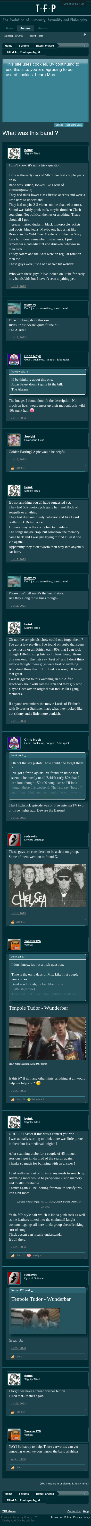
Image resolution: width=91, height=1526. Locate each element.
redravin (30, 836)
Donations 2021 (74, 125)
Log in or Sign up (74, 3)
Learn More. (46, 74)
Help (86, 1511)
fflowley (30, 305)
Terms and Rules (61, 1517)
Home (9, 28)
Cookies (59, 124)
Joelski (29, 436)
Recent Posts (35, 35)
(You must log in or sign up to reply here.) (64, 1483)
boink (28, 150)
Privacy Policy (81, 1517)
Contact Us (74, 1511)
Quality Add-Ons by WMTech (19, 1520)
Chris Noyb (32, 356)
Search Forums (13, 35)
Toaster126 (32, 941)
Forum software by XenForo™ (19, 1517)
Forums (25, 28)
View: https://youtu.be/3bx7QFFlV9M (28, 1063)
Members (43, 28)
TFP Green (9, 1511)
